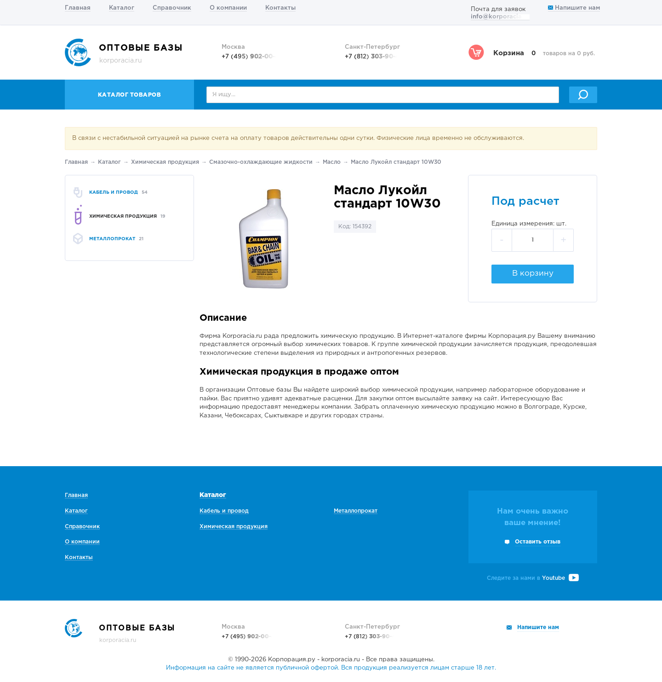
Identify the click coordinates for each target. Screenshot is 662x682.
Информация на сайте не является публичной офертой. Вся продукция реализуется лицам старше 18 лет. (331, 667)
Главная (78, 8)
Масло (332, 162)
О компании (228, 8)
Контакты (280, 8)
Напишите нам (574, 8)
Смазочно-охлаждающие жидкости (261, 162)
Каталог (121, 8)
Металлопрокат (355, 511)
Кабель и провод (224, 511)
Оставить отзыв (537, 541)
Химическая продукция (165, 162)
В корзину (533, 273)
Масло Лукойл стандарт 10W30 (396, 162)
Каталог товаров (129, 95)
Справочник (172, 8)
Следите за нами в (533, 578)
